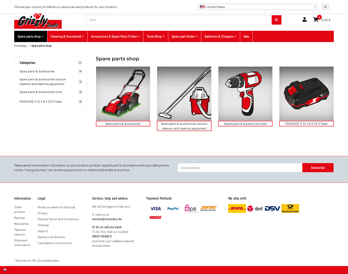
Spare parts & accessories (122, 123)
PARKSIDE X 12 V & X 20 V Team (306, 123)
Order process (19, 209)
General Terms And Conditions (58, 219)
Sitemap (43, 225)
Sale (246, 36)
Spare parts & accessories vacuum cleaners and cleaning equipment (43, 81)
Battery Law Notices (51, 237)
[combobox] (257, 7)
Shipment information (22, 242)
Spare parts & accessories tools (245, 123)
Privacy (42, 213)
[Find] (179, 20)
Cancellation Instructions (55, 243)
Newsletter (21, 224)
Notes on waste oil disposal (56, 207)
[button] (304, 20)
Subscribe (318, 168)
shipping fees (51, 260)
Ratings (19, 218)
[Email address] (240, 167)
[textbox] (257, 7)
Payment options (20, 232)
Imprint (43, 231)
